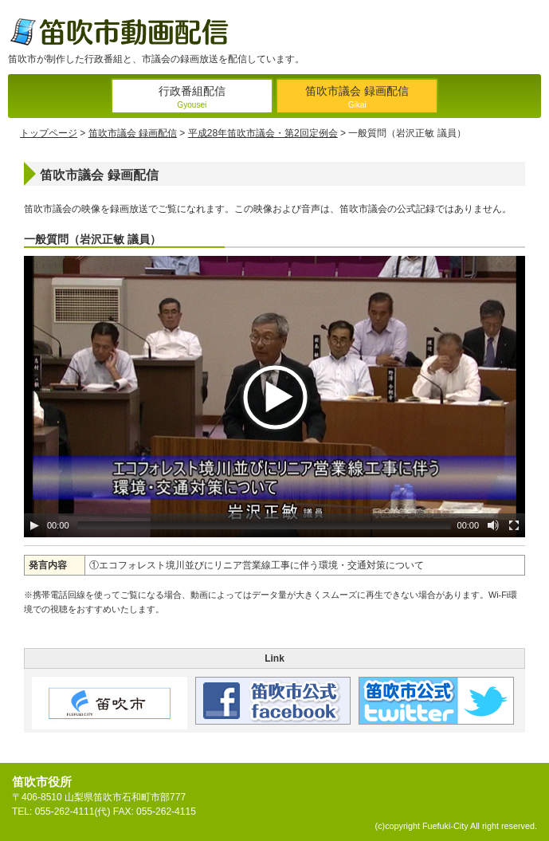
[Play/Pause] (34, 525)
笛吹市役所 (42, 781)
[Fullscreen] (514, 525)
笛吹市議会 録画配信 (357, 98)
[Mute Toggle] (493, 525)
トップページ (48, 133)
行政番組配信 (192, 98)
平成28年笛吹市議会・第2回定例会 (263, 133)
